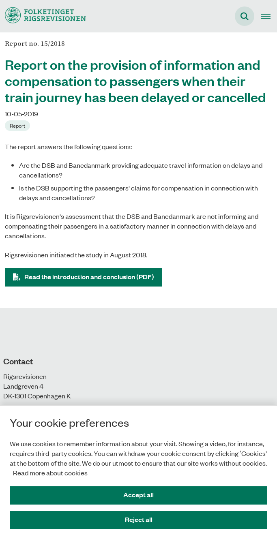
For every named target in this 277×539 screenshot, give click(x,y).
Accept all (138, 494)
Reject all (138, 519)
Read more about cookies (50, 472)
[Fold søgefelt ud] (244, 16)
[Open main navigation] (269, 16)
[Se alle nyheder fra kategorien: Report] (17, 125)
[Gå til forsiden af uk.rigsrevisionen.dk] (43, 16)
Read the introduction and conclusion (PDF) (89, 276)
